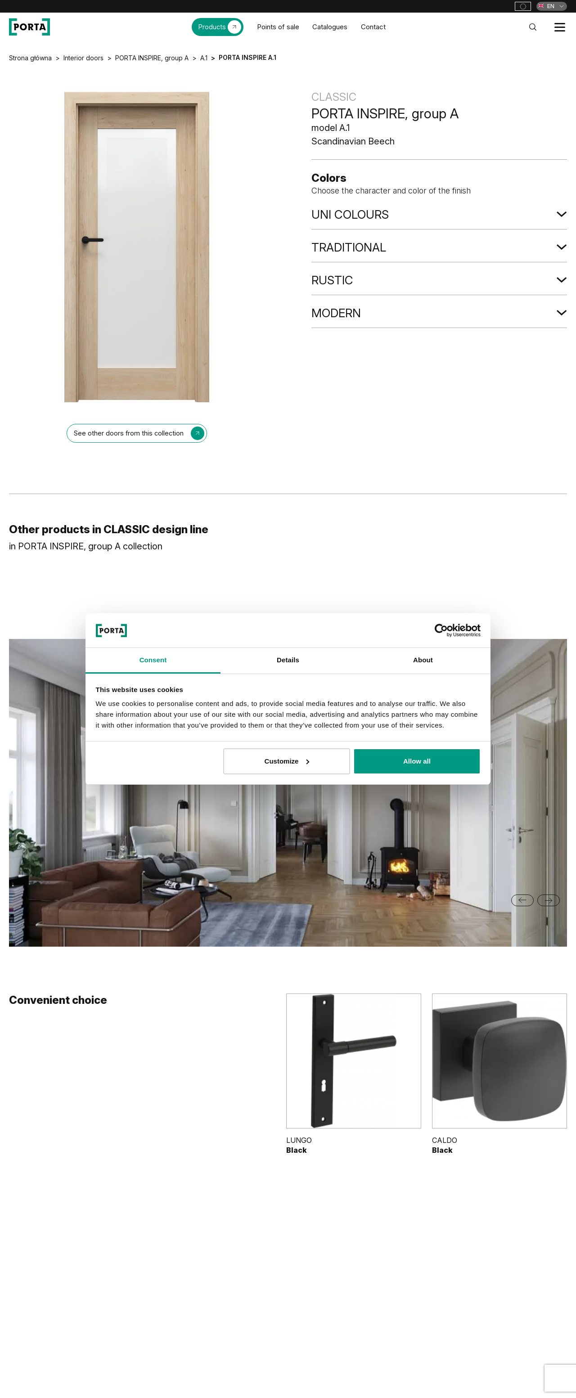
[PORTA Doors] (29, 27)
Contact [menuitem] (373, 26)
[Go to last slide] (522, 900)
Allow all (417, 761)
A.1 (203, 58)
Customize (287, 761)
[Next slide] (548, 900)
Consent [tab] (153, 660)
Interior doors (83, 58)
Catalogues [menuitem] (329, 26)
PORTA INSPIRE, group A (152, 58)
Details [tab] (288, 660)
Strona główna (30, 58)
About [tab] (423, 660)
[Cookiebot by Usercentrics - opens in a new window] (441, 630)
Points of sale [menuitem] (278, 26)
